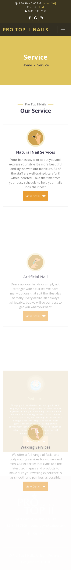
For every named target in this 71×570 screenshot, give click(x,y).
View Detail (36, 200)
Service (43, 65)
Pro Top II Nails (25, 29)
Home (27, 65)
